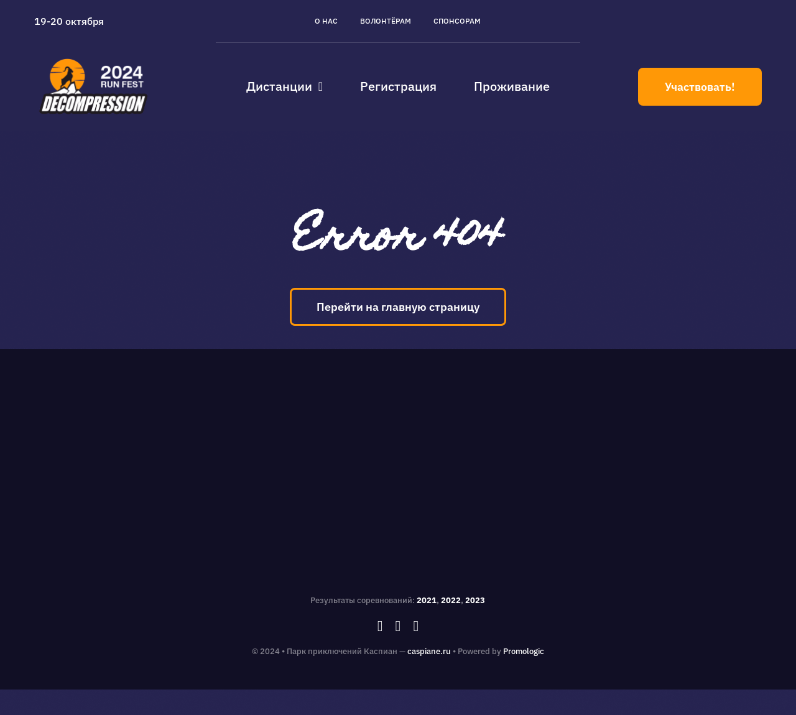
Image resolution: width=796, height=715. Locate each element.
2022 (451, 600)
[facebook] (380, 626)
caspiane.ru (429, 651)
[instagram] (398, 626)
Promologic (523, 651)
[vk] (416, 626)
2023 (475, 600)
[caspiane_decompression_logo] (94, 58)
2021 (427, 600)
